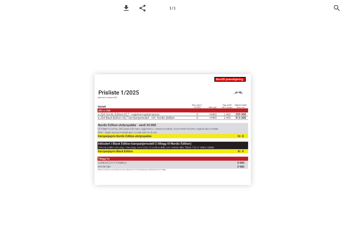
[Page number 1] (172, 8)
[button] (126, 8)
